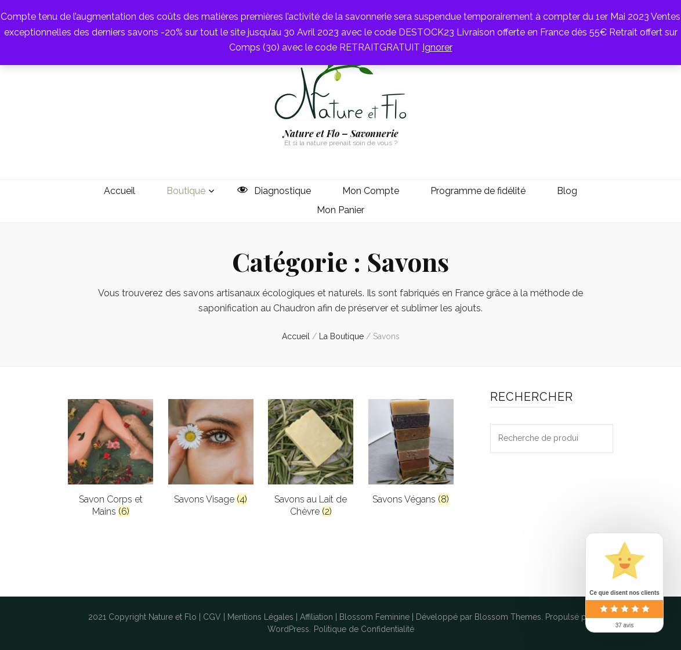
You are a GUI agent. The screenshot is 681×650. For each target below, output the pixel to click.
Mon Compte (370, 190)
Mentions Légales (260, 617)
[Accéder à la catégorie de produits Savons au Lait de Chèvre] (310, 458)
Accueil (119, 190)
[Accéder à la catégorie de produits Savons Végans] (411, 452)
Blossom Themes (507, 617)
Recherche (599, 439)
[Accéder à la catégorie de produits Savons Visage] (210, 452)
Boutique (185, 190)
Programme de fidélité (478, 190)
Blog (567, 190)
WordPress (288, 629)
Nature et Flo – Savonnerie (341, 133)
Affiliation (316, 617)
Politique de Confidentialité (364, 629)
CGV (212, 617)
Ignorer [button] (437, 47)
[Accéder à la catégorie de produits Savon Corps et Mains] (110, 458)
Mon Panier (340, 210)
